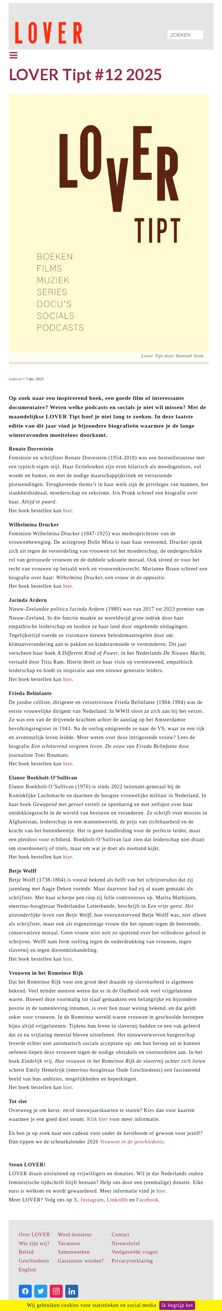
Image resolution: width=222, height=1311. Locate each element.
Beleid (26, 1252)
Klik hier (97, 1119)
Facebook (147, 1200)
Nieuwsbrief (126, 1243)
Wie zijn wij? (34, 1243)
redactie (15, 379)
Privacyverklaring (132, 1261)
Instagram (92, 1200)
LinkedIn (117, 1200)
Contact (120, 1234)
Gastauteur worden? (81, 1261)
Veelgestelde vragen (135, 1252)
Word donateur (75, 1234)
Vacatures (69, 1243)
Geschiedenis (34, 1261)
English (28, 1270)
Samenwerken (74, 1252)
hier (67, 510)
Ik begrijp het (177, 1305)
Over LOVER (34, 1234)
